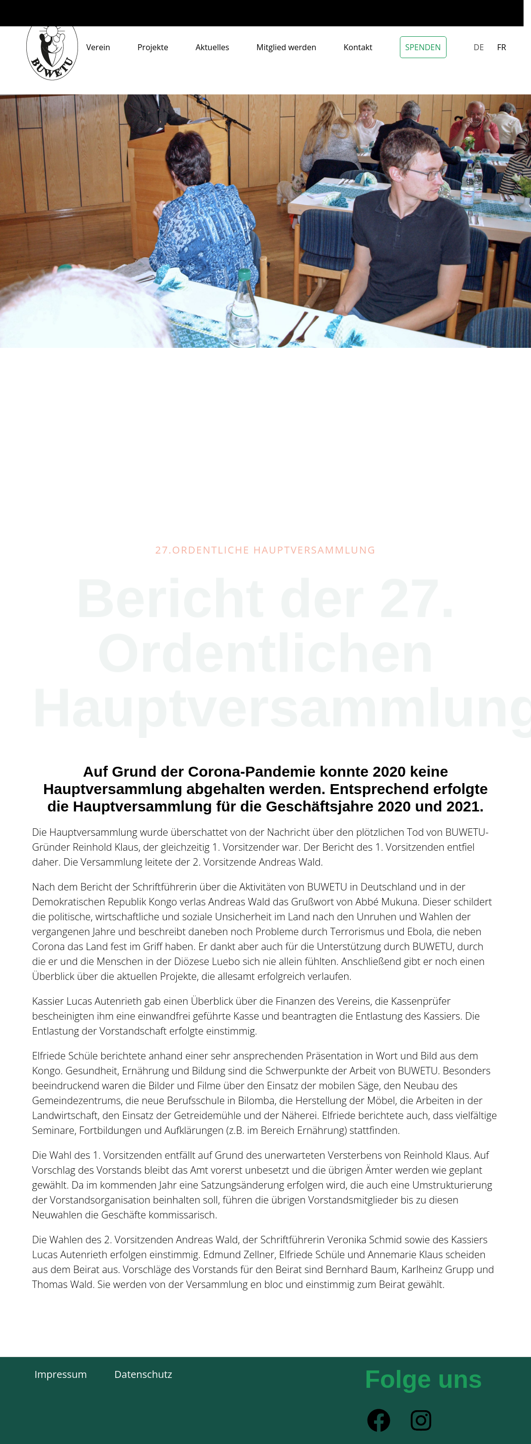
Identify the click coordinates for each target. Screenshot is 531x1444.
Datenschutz (143, 1374)
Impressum (62, 1374)
